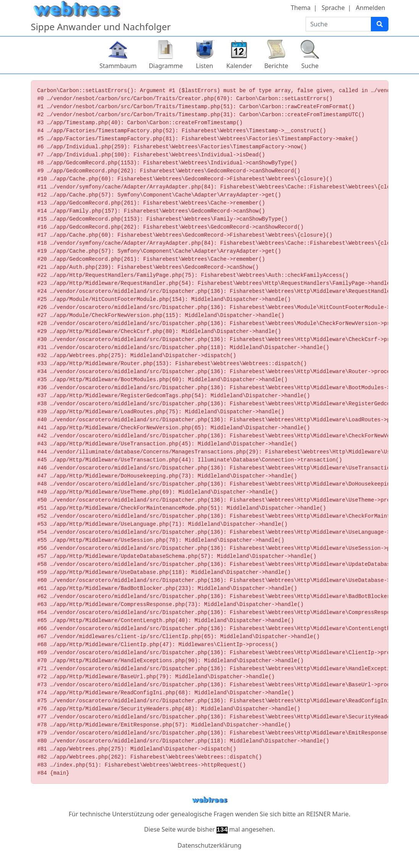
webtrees (210, 800)
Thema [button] (301, 7)
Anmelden (370, 7)
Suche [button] (310, 66)
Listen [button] (204, 66)
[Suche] (379, 24)
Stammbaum (118, 66)
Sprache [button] (333, 7)
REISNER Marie (327, 814)
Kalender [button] (239, 66)
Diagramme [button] (166, 66)
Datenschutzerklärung (209, 845)
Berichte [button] (276, 66)
